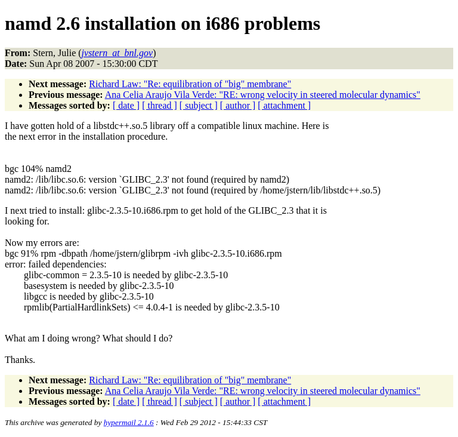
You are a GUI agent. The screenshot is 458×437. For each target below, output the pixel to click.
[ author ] (238, 105)
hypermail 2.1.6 (129, 422)
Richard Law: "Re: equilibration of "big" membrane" (190, 84)
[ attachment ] (284, 105)
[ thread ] (159, 105)
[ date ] (126, 105)
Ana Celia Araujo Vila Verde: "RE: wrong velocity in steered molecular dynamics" (262, 95)
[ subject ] (199, 105)
